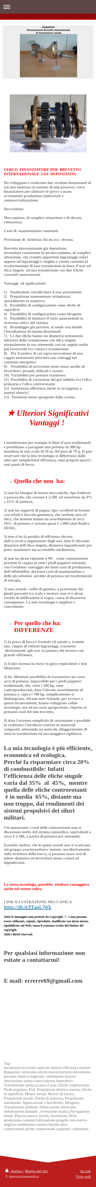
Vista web (83, 1176)
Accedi (85, 1171)
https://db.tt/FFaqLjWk (27, 907)
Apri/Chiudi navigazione (48, 6)
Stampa (14, 1171)
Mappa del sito (36, 1171)
